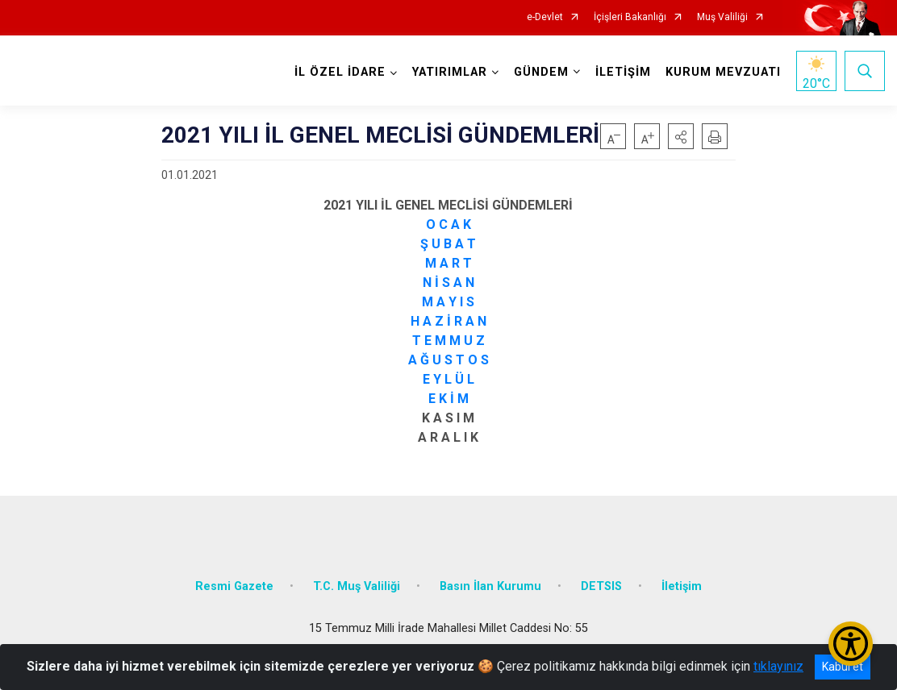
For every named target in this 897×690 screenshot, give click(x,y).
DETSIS (601, 586)
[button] (681, 136)
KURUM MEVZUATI (723, 72)
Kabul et (842, 666)
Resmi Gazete (234, 586)
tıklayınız (778, 666)
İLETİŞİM (623, 72)
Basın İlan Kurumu (490, 586)
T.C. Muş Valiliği (356, 586)
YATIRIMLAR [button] (449, 72)
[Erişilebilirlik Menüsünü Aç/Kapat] (850, 643)
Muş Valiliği (722, 17)
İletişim (681, 586)
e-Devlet (545, 17)
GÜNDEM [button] (541, 72)
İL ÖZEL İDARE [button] (340, 72)
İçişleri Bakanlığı (630, 17)
